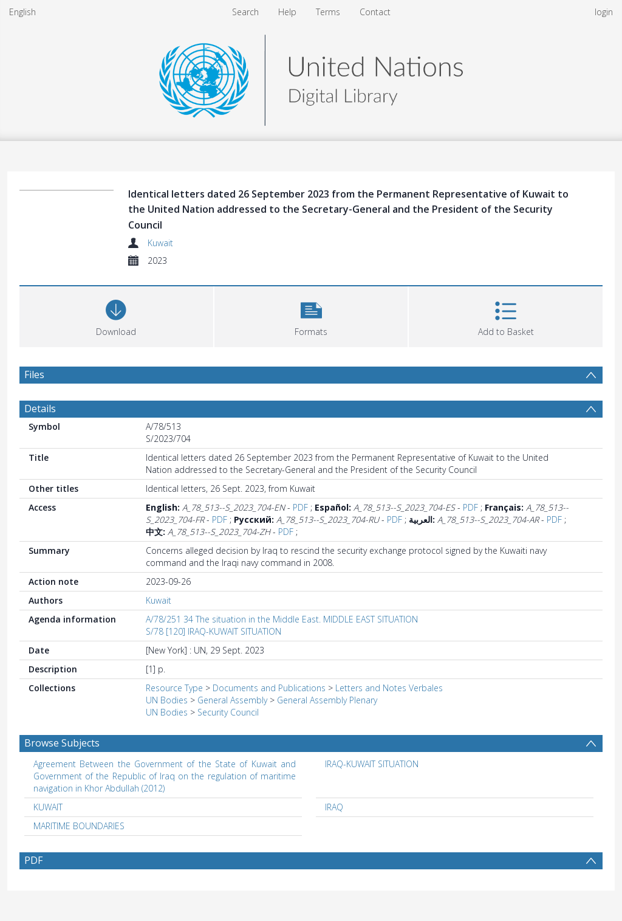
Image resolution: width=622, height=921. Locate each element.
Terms (328, 12)
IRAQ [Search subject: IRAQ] (334, 807)
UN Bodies (167, 700)
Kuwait (160, 243)
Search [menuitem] (245, 12)
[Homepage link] (311, 77)
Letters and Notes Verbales (389, 688)
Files (34, 374)
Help (287, 12)
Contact (375, 12)
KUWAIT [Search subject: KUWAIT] (48, 807)
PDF (300, 507)
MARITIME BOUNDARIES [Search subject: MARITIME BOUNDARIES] (79, 826)
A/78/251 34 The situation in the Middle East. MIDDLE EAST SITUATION (282, 619)
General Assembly (232, 700)
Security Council (228, 712)
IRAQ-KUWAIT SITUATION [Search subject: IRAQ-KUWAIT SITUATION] (372, 764)
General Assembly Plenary (327, 700)
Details (40, 408)
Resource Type (174, 688)
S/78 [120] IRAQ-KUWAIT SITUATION (213, 631)
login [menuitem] (604, 12)
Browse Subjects (62, 743)
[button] (311, 315)
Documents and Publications (269, 688)
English (22, 12)
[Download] (116, 315)
